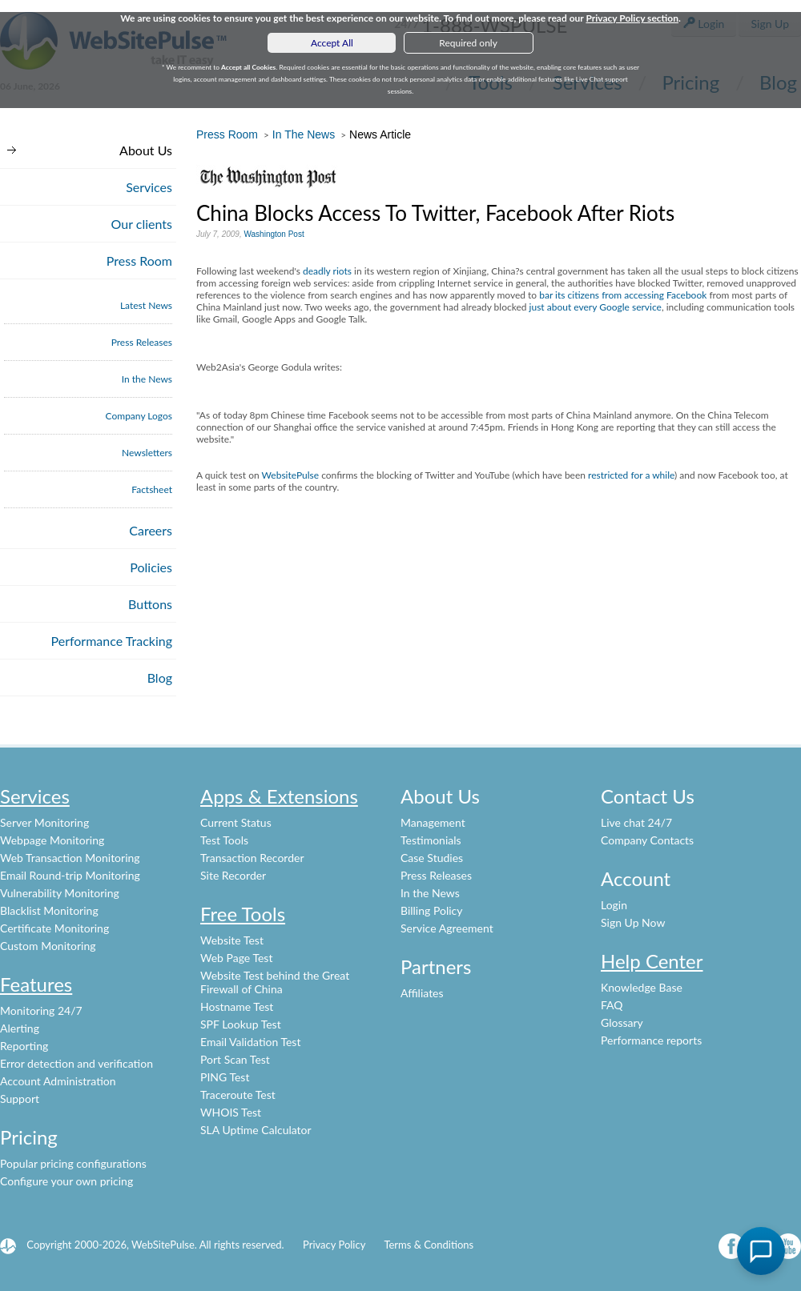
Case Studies (431, 857)
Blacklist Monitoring (49, 910)
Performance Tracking (112, 640)
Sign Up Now (633, 922)
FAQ (612, 1005)
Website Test (232, 940)
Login (614, 905)
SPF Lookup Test (240, 1024)
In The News (303, 134)
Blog (159, 677)
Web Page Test (236, 957)
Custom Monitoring (48, 945)
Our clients (141, 223)
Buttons (150, 603)
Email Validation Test (250, 1041)
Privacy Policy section (632, 18)
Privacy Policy (334, 1244)
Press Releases (141, 342)
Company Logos (139, 416)
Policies (151, 567)
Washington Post (274, 234)
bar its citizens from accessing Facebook (622, 295)
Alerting (19, 1028)
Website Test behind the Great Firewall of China (274, 982)
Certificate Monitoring (54, 928)
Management (432, 822)
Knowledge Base (641, 987)
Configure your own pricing (66, 1181)
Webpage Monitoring (52, 840)
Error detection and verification (76, 1063)
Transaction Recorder (252, 857)
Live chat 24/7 (636, 822)
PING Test (224, 1077)
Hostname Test (236, 1006)
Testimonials (430, 840)
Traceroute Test (238, 1094)
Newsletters (147, 453)
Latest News (146, 305)
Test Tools (224, 840)
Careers (150, 530)
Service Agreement (446, 928)
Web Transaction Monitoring (70, 857)
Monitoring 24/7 (41, 1010)
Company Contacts (647, 840)
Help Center (652, 960)
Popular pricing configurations (73, 1163)
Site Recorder (233, 875)
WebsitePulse (291, 475)
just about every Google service (595, 307)
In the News (147, 379)
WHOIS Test (230, 1112)
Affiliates (422, 993)
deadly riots (327, 271)
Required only (468, 43)
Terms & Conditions (428, 1244)
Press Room (139, 260)
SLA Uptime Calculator (256, 1130)
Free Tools (242, 913)
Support (19, 1098)
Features (36, 984)
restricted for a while (631, 475)
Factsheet (151, 489)
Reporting (24, 1045)
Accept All (332, 43)
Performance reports (651, 1040)
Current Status (236, 822)
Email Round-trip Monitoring (70, 875)
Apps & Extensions (279, 796)
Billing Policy (431, 910)
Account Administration (58, 1081)
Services (149, 186)
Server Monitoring (44, 822)
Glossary (622, 1022)
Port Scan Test (235, 1059)
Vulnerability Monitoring (59, 893)
